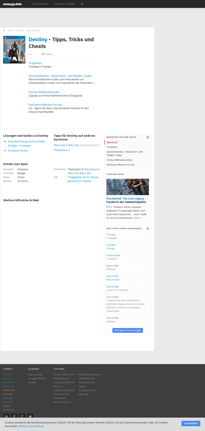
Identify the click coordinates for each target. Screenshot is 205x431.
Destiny (37, 39)
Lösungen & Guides (64, 3)
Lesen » (137, 217)
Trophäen (35, 63)
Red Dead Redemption (89, 374)
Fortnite (111, 236)
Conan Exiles (113, 257)
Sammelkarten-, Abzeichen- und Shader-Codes (60, 76)
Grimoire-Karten (18, 150)
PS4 (109, 207)
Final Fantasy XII (61, 378)
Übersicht (112, 142)
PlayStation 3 (62, 150)
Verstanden (191, 423)
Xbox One (59, 145)
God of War (112, 267)
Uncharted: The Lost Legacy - (126, 200)
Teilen (47, 54)
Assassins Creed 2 (62, 402)
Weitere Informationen (31, 426)
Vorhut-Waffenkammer (44, 92)
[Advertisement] (77, 18)
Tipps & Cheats (39, 3)
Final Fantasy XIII (87, 378)
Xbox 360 (73, 145)
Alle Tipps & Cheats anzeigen (127, 330)
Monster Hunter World (64, 374)
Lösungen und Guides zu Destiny (25, 135)
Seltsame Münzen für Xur (45, 104)
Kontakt (32, 382)
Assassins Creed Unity (64, 390)
